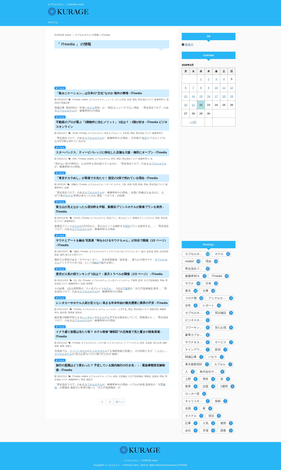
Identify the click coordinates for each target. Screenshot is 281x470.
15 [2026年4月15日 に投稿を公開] (201, 96)
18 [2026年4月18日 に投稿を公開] (223, 96)
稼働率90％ (159, 99)
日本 (212, 283)
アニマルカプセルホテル (221, 298)
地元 (144, 138)
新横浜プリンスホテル (143, 218)
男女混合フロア (145, 99)
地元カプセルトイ (113, 133)
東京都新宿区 (197, 364)
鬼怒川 (89, 379)
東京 (191, 291)
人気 (209, 423)
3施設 (76, 251)
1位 (75, 280)
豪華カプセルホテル (197, 335)
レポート (212, 305)
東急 (140, 184)
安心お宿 (157, 343)
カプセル (223, 364)
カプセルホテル (96, 99)
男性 (209, 379)
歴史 (156, 251)
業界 (191, 386)
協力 (143, 251)
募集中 (189, 44)
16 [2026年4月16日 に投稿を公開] (208, 96)
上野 (191, 379)
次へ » (119, 401)
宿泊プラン (112, 218)
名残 (115, 376)
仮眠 (221, 401)
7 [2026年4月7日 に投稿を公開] (193, 87)
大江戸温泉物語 (151, 280)
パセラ (216, 357)
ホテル (91, 107)
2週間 (227, 386)
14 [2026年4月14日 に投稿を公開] (193, 96)
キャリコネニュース (197, 401)
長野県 (89, 283)
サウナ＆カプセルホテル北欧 (197, 342)
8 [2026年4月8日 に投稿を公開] (201, 87)
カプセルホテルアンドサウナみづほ (106, 251)
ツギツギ (108, 184)
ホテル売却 (120, 99)
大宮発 (126, 133)
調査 (226, 431)
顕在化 (78, 312)
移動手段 (154, 309)
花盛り (68, 346)
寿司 (113, 159)
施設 (96, 262)
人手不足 (122, 309)
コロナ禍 (101, 343)
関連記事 (65, 103)
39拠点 (74, 184)
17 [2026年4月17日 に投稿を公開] (216, 96)
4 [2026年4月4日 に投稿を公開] (224, 79)
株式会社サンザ (212, 372)
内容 (142, 343)
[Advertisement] (111, 66)
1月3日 (76, 218)
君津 (140, 280)
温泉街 (155, 376)
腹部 (226, 423)
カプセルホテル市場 (197, 313)
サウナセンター (132, 251)
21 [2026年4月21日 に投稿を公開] (193, 104)
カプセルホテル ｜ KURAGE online (141, 460)
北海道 (148, 343)
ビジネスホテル (114, 343)
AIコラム (53, 22)
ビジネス (95, 350)
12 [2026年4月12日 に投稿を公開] (231, 87)
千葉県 (134, 280)
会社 (191, 431)
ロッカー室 (195, 394)
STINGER (182, 465)
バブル (108, 376)
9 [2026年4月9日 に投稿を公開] (208, 87)
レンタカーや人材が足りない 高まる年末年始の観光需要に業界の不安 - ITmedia (112, 302)
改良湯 (150, 251)
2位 (80, 280)
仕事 (209, 291)
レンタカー (111, 309)
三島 (124, 184)
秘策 (62, 346)
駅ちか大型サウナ (74, 254)
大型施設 (122, 376)
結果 (67, 187)
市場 (209, 431)
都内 (62, 254)
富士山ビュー (125, 218)
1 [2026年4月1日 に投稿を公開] (201, 79)
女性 (191, 305)
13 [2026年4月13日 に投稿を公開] (185, 96)
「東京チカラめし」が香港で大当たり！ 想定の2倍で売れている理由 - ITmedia (107, 178)
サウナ (192, 283)
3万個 (75, 133)
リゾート (75, 350)
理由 (134, 99)
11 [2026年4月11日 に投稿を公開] (223, 87)
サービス (224, 342)
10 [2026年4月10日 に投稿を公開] (216, 87)
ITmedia (76, 99)
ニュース (109, 99)
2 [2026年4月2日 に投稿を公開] (208, 79)
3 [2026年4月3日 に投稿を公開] (216, 79)
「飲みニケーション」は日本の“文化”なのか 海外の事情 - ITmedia (99, 93)
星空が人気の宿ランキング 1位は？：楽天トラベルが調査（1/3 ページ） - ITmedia (109, 274)
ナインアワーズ (197, 350)
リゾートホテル (131, 343)
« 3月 (193, 122)
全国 (129, 184)
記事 (191, 423)
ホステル (194, 416)
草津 (83, 379)
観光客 (63, 312)
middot (84, 99)
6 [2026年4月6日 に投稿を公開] (185, 87)
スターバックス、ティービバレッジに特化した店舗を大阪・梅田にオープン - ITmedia (111, 152)
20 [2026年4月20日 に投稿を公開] (185, 104)
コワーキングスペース (197, 328)
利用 (135, 184)
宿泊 (127, 226)
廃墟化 (147, 376)
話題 (209, 386)
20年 (74, 159)
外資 (129, 99)
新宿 (221, 350)
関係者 (71, 312)
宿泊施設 (224, 313)
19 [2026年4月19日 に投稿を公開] (231, 96)
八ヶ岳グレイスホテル (118, 280)
